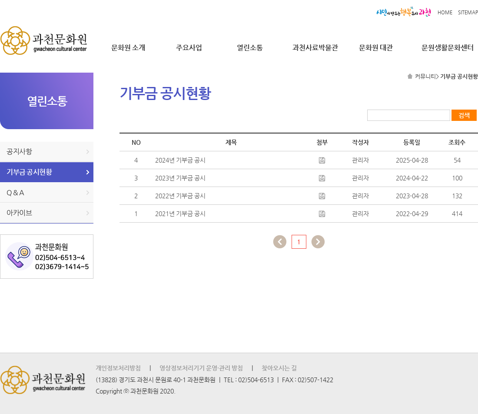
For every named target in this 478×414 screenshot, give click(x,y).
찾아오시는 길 (279, 367)
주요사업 (189, 47)
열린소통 (250, 47)
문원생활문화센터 (448, 47)
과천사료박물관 (315, 47)
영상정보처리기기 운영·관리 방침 (201, 367)
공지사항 (19, 151)
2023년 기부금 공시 (180, 177)
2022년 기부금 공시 (180, 195)
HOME (445, 12)
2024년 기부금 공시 (180, 160)
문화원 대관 (376, 47)
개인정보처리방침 (118, 367)
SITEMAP (468, 12)
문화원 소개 (128, 47)
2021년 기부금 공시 (180, 213)
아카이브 (19, 213)
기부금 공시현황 (29, 172)
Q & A (15, 192)
